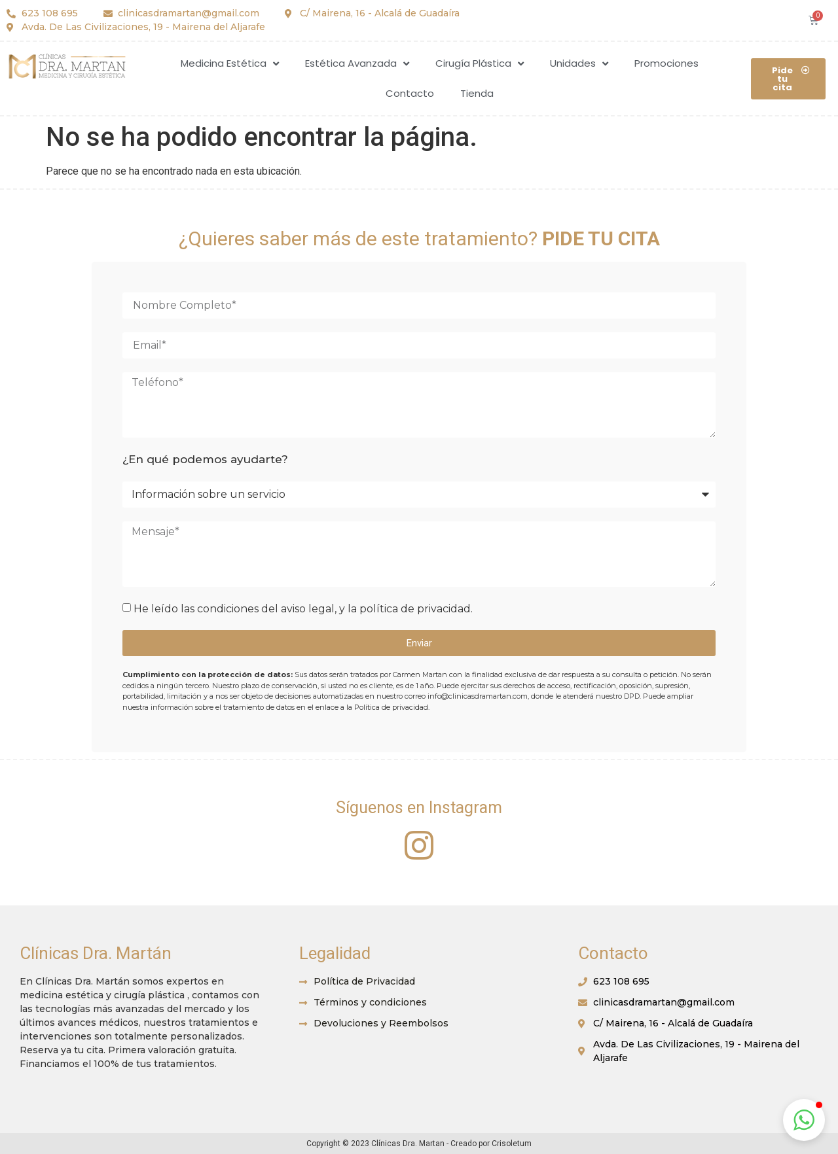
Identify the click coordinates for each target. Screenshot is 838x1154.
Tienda (477, 93)
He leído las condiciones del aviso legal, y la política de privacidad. (303, 609)
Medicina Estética (230, 63)
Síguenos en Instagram (419, 807)
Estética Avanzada (357, 63)
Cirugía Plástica (479, 63)
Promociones (666, 63)
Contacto (410, 93)
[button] (788, 78)
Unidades (579, 63)
